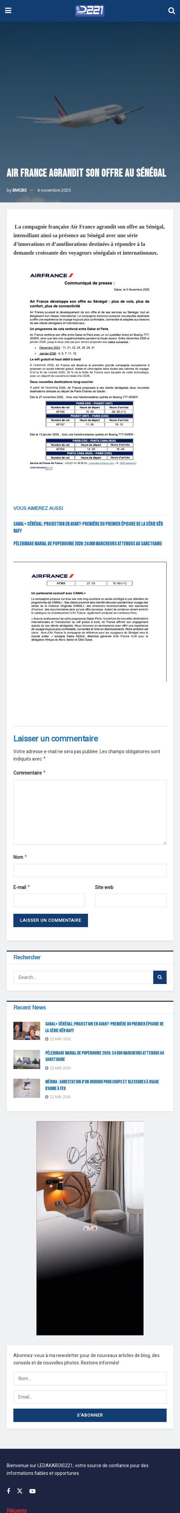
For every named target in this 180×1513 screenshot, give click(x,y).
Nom (20, 859)
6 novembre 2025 (54, 190)
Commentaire (29, 774)
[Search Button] (160, 980)
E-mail (21, 890)
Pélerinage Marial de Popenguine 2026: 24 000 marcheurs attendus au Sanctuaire (87, 544)
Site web (104, 889)
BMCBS (19, 190)
